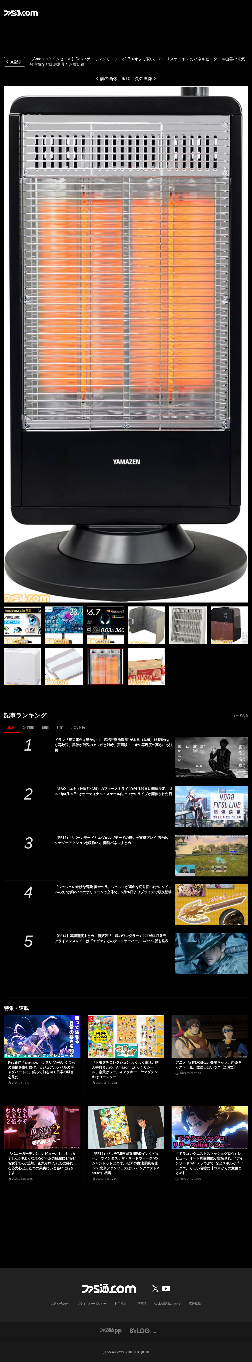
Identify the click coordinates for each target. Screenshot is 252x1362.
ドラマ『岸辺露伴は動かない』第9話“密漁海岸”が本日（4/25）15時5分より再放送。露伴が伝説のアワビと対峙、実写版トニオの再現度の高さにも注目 (114, 745)
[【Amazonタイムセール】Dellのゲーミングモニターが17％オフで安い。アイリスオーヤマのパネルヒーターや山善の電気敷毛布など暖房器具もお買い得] (22, 625)
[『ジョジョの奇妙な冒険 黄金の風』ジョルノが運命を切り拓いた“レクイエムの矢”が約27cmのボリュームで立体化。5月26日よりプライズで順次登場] (211, 904)
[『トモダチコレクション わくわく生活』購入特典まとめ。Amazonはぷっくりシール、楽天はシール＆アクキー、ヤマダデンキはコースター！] (126, 1036)
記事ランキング (25, 715)
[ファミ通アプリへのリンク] (111, 1330)
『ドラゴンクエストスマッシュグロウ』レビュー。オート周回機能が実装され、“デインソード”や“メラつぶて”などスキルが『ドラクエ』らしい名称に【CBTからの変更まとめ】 (209, 1163)
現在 (11, 728)
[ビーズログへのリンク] (143, 1330)
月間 (59, 728)
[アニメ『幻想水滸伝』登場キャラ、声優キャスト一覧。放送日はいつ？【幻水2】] (210, 1036)
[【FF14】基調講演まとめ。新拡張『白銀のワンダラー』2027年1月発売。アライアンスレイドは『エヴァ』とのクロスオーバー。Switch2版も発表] (211, 953)
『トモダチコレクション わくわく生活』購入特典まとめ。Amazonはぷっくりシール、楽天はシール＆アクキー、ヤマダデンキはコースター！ (125, 1069)
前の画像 (109, 78)
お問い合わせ (60, 1303)
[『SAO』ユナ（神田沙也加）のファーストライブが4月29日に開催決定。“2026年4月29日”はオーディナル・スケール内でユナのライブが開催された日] (211, 806)
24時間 (28, 728)
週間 (45, 728)
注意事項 (141, 1303)
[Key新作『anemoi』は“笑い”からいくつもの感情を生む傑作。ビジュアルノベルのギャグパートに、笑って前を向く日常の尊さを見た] (42, 1036)
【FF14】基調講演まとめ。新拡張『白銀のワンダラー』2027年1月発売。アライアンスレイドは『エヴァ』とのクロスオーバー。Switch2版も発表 (112, 938)
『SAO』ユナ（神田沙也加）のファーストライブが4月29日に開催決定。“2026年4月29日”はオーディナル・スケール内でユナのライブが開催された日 (113, 791)
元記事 (13, 62)
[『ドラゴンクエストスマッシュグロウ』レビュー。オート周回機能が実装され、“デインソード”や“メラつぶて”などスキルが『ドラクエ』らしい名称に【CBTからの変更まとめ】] (210, 1127)
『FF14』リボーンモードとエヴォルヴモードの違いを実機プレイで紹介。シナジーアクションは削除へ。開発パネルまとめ (112, 840)
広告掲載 (195, 1303)
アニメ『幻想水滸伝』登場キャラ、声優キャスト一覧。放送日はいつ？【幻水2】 (208, 1064)
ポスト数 (78, 728)
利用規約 (121, 1303)
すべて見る (240, 715)
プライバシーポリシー (92, 1303)
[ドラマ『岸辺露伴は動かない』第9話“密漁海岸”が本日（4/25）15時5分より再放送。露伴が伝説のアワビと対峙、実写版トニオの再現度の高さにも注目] (211, 757)
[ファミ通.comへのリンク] (21, 13)
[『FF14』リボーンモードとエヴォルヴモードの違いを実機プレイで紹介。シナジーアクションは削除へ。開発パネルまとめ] (211, 855)
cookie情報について (167, 1303)
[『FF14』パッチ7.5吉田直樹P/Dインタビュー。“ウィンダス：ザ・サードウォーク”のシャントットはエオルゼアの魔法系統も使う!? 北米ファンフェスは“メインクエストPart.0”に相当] (126, 1127)
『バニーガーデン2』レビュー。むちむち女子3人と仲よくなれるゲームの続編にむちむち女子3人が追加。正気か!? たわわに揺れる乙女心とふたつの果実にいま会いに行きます (42, 1163)
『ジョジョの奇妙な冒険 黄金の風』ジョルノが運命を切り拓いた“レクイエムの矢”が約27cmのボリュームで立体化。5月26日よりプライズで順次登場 (113, 889)
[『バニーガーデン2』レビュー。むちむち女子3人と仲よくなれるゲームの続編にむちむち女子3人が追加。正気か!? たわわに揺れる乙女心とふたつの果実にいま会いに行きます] (42, 1127)
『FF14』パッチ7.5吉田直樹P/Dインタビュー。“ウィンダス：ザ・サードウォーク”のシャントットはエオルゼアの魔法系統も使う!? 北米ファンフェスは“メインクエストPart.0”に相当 (125, 1163)
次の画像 (143, 78)
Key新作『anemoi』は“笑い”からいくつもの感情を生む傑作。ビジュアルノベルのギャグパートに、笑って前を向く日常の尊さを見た (41, 1069)
